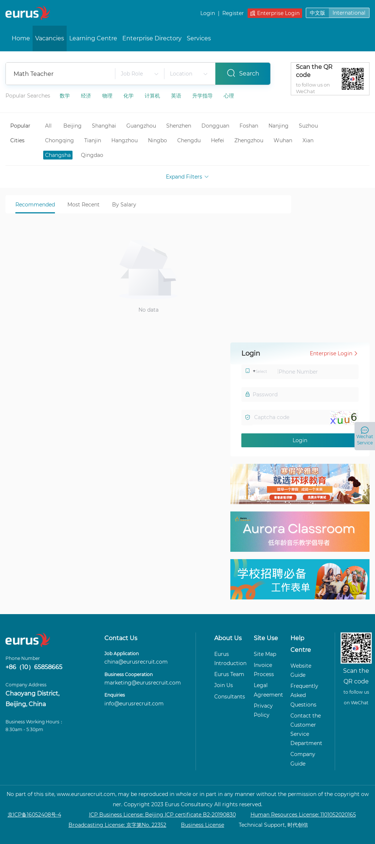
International (349, 13)
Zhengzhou (248, 140)
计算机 (153, 95)
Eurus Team (229, 674)
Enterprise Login (275, 13)
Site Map (265, 654)
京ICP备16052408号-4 (34, 814)
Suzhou (308, 125)
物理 (108, 95)
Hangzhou (124, 140)
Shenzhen (178, 125)
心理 (229, 95)
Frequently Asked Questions (304, 695)
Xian (307, 140)
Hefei (217, 140)
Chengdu (189, 140)
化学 (129, 95)
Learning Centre (93, 38)
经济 (87, 95)
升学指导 (203, 95)
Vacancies (49, 38)
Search (243, 73)
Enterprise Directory (152, 38)
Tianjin (92, 140)
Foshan (249, 125)
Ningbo (157, 140)
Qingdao (92, 155)
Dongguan (215, 125)
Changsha (58, 155)
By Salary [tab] (124, 204)
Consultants (229, 696)
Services (199, 38)
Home (21, 38)
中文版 (317, 13)
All (48, 125)
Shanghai (104, 125)
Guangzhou (141, 125)
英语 (177, 95)
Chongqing (59, 140)
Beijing (72, 125)
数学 (65, 95)
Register (233, 13)
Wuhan (283, 140)
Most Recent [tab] (83, 204)
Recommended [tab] (35, 204)
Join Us (223, 685)
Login (207, 13)
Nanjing (278, 125)
